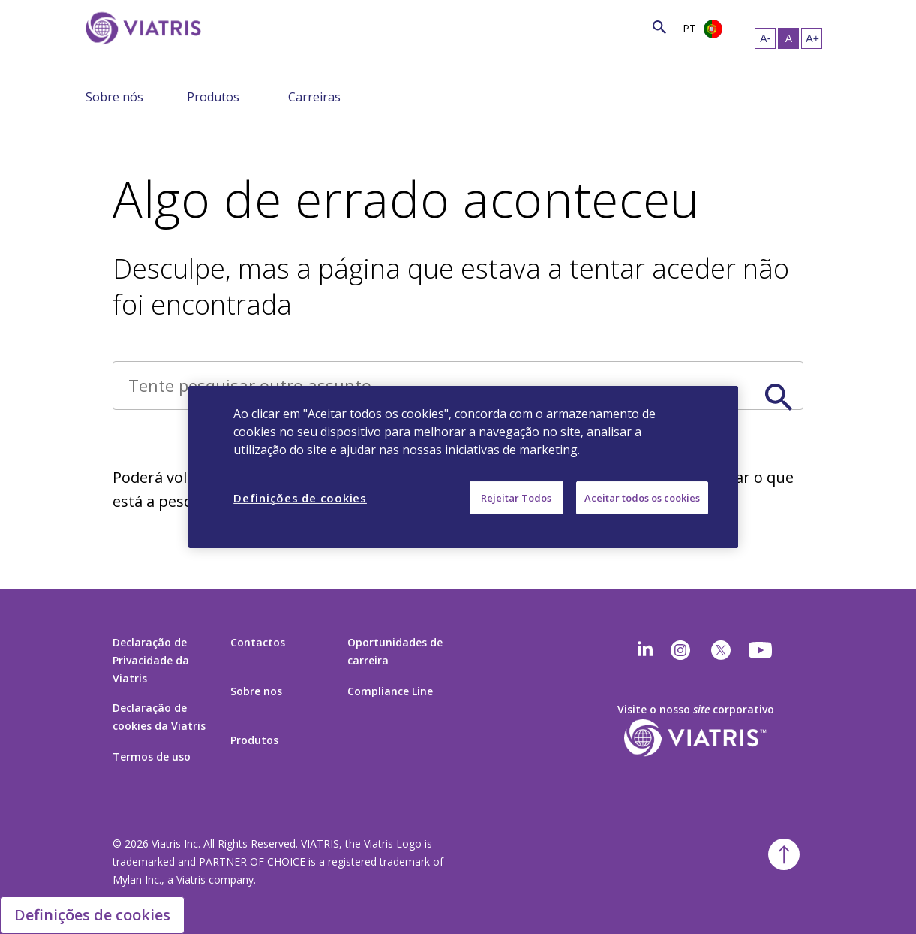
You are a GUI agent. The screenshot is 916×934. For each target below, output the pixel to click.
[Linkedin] (645, 650)
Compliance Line (390, 691)
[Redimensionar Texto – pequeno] (765, 38)
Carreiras (314, 97)
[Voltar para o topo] (783, 854)
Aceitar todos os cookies (642, 498)
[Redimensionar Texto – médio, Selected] (788, 38)
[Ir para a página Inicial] (143, 51)
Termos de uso (152, 756)
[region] (463, 467)
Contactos (257, 642)
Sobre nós (114, 97)
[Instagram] (680, 650)
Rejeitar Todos (516, 498)
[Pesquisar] (222, 27)
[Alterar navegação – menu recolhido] (178, 96)
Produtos (213, 97)
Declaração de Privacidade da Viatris (151, 660)
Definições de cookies (92, 915)
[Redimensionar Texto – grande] (811, 38)
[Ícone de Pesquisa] (659, 27)
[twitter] (721, 650)
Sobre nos (256, 691)
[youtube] (761, 650)
